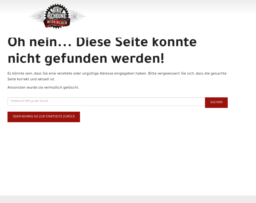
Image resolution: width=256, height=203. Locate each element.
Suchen (216, 102)
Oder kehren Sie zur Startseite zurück (44, 117)
